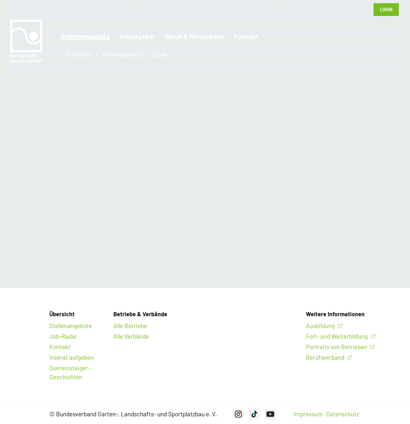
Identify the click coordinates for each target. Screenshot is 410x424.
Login (386, 9)
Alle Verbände (131, 336)
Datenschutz (342, 414)
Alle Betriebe (130, 325)
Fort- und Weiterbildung (337, 336)
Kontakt (246, 36)
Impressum (308, 414)
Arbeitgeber (137, 36)
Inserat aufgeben (71, 357)
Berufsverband (325, 357)
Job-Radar (63, 336)
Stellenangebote (85, 36)
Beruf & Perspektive (195, 36)
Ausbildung (320, 325)
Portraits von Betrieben (336, 346)
